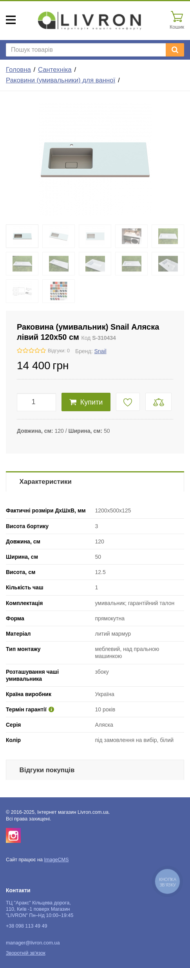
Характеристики (46, 481)
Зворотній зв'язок (25, 953)
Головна (18, 69)
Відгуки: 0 (59, 351)
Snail (100, 351)
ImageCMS (56, 859)
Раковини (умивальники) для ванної (60, 80)
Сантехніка (55, 69)
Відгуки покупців (47, 770)
